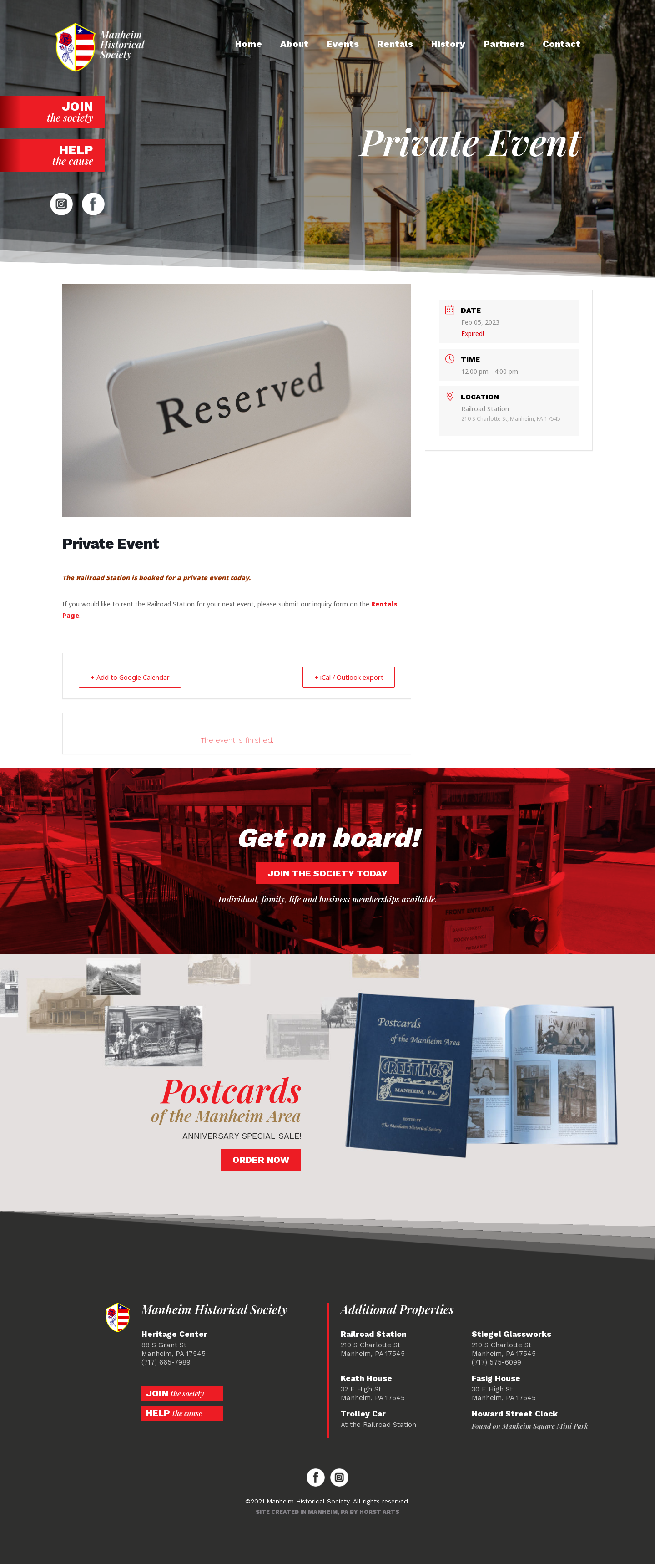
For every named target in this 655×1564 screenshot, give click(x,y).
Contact (561, 43)
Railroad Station (374, 1334)
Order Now (260, 1159)
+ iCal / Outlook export (345, 677)
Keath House (366, 1378)
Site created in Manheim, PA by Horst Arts (327, 1511)
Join (52, 111)
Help (52, 155)
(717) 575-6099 (496, 1362)
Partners (504, 43)
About (294, 43)
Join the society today (327, 873)
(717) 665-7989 (166, 1362)
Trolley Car (363, 1414)
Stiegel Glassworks (511, 1334)
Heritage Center (174, 1334)
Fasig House (496, 1378)
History (448, 43)
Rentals (395, 43)
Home (248, 43)
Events (343, 43)
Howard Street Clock (515, 1414)
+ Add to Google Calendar (133, 677)
